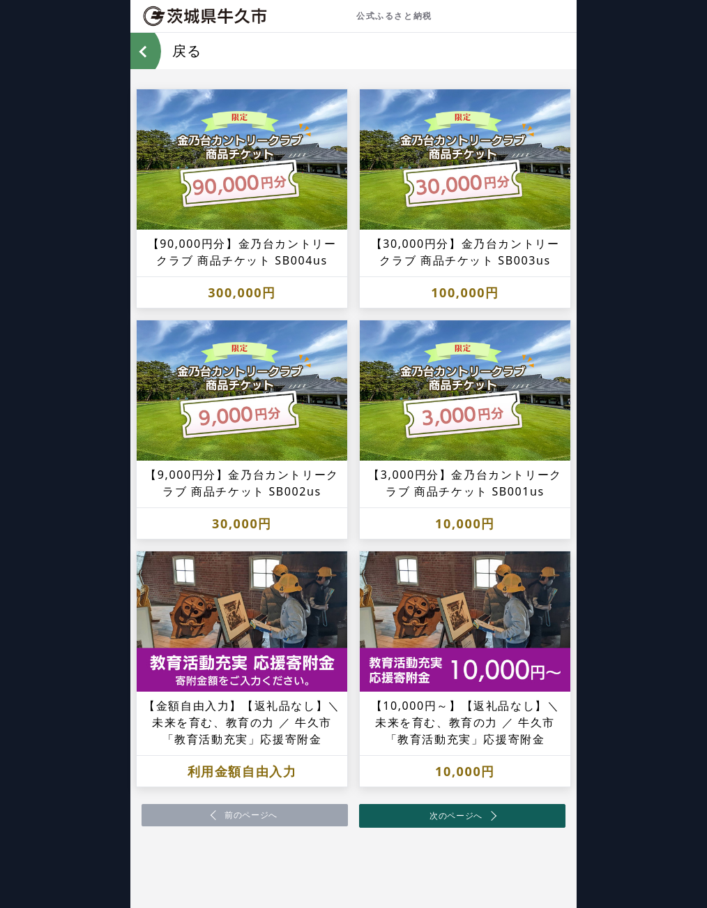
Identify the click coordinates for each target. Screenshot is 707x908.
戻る (187, 50)
